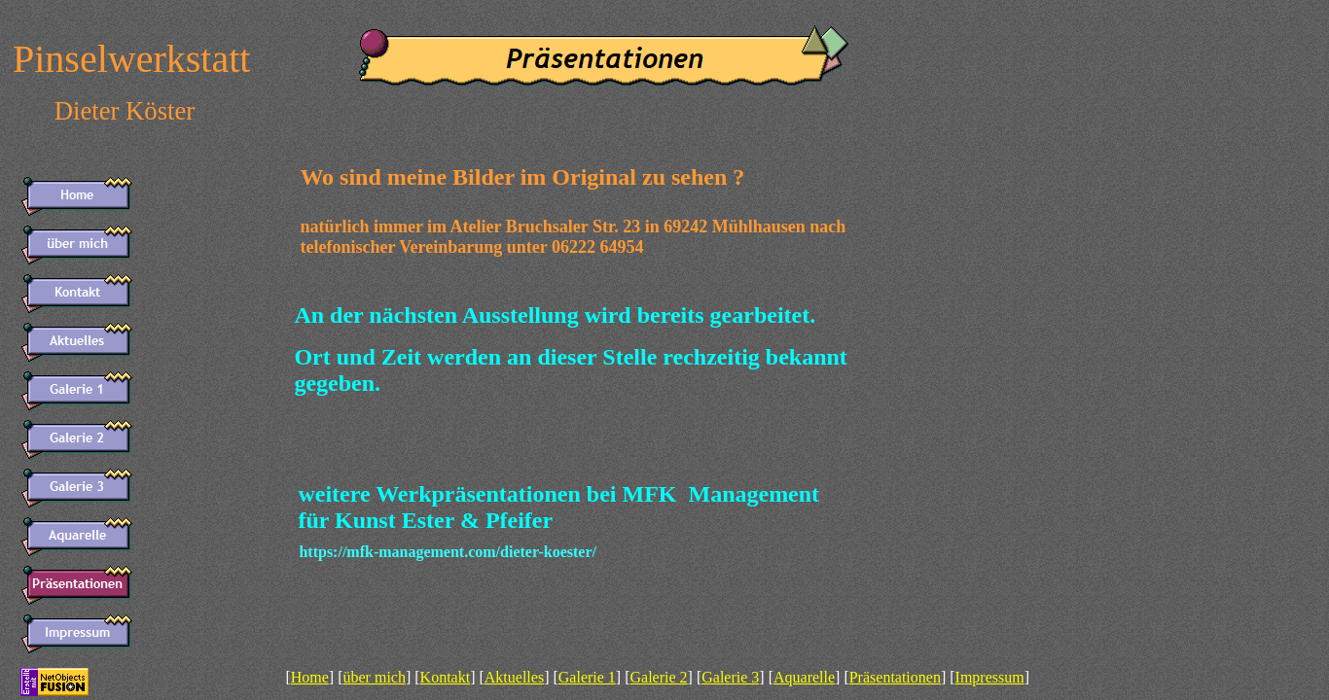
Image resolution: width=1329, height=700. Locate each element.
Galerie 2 (659, 677)
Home (310, 677)
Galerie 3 (730, 677)
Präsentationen (895, 677)
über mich (374, 677)
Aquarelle (804, 677)
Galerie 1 (587, 677)
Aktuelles (514, 677)
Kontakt (445, 677)
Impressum (989, 677)
